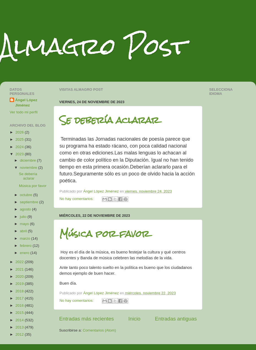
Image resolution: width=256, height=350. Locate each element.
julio (24, 217)
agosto (26, 209)
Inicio (134, 319)
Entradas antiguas (176, 319)
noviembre (29, 167)
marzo (25, 238)
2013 (20, 327)
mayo (25, 224)
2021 (20, 269)
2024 (20, 147)
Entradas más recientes (86, 319)
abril (24, 231)
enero (25, 253)
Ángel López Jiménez (26, 102)
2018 (20, 291)
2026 (20, 132)
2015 (20, 313)
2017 (20, 298)
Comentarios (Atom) (99, 330)
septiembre (29, 202)
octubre (26, 195)
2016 (20, 305)
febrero (26, 246)
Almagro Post (93, 46)
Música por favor (104, 234)
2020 (20, 276)
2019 (20, 284)
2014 (20, 320)
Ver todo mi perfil (23, 112)
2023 (20, 154)
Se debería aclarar (109, 120)
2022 (20, 262)
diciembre (28, 160)
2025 (20, 139)
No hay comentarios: (77, 199)
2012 (20, 334)
